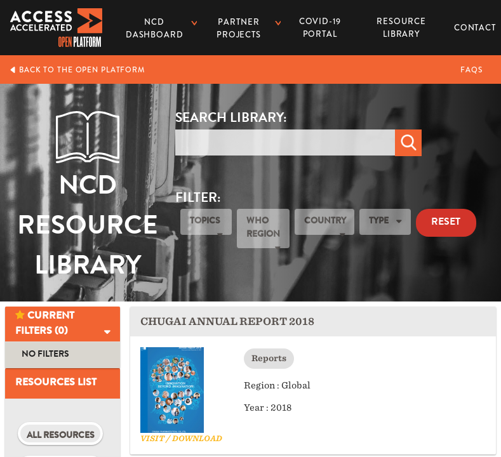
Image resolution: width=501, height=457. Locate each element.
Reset (445, 223)
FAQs (471, 70)
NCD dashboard (155, 28)
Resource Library (401, 23)
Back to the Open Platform (77, 70)
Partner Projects (239, 28)
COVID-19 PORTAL (320, 27)
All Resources (61, 436)
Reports (268, 358)
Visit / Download (181, 438)
